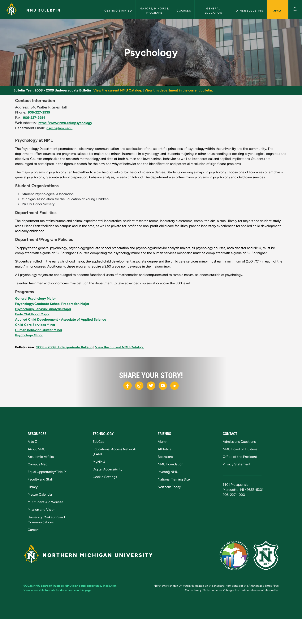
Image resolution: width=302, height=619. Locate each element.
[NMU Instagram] (139, 385)
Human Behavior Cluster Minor (38, 330)
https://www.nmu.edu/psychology (65, 123)
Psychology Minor (29, 335)
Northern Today (169, 487)
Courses (184, 10)
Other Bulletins (249, 10)
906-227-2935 (39, 112)
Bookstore (165, 457)
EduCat (98, 442)
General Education (213, 10)
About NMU (37, 449)
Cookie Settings (105, 477)
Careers (33, 530)
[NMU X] (151, 385)
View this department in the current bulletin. (178, 90)
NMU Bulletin (43, 10)
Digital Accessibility (107, 469)
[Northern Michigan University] (11, 9)
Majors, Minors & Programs (155, 10)
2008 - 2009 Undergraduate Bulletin (63, 90)
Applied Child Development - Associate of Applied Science (60, 319)
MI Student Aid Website (45, 502)
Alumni (163, 442)
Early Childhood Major (32, 314)
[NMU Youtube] (163, 385)
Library (33, 487)
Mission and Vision (41, 510)
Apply (277, 10)
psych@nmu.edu (59, 128)
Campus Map (37, 464)
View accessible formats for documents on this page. (57, 590)
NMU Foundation (170, 464)
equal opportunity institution (98, 585)
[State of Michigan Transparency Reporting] (234, 555)
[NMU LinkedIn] (174, 385)
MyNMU (99, 462)
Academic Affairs (41, 457)
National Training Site (174, 479)
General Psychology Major (35, 298)
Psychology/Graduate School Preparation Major (52, 304)
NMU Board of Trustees (240, 449)
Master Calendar (40, 494)
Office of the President (240, 457)
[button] (295, 9)
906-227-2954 (34, 118)
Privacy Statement (236, 464)
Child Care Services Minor (35, 325)
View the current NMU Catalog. (117, 90)
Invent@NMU (168, 472)
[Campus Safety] (266, 555)
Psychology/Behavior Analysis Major (43, 309)
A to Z (32, 442)
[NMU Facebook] (127, 385)
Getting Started (118, 10)
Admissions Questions (239, 442)
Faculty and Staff (40, 479)
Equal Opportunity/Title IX (47, 472)
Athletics (164, 449)
